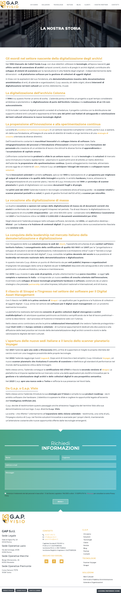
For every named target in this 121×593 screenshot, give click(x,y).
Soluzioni (46, 5)
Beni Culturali (88, 575)
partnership (34, 284)
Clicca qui (90, 492)
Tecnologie (58, 5)
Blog (79, 5)
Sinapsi (105, 370)
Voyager (107, 358)
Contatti (115, 5)
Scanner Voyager (89, 561)
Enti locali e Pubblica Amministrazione (98, 578)
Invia (60, 500)
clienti (62, 244)
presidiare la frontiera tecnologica (34, 130)
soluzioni (10, 170)
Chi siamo (34, 5)
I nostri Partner (101, 5)
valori (37, 167)
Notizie (70, 5)
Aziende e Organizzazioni (93, 581)
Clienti (87, 5)
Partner (86, 549)
